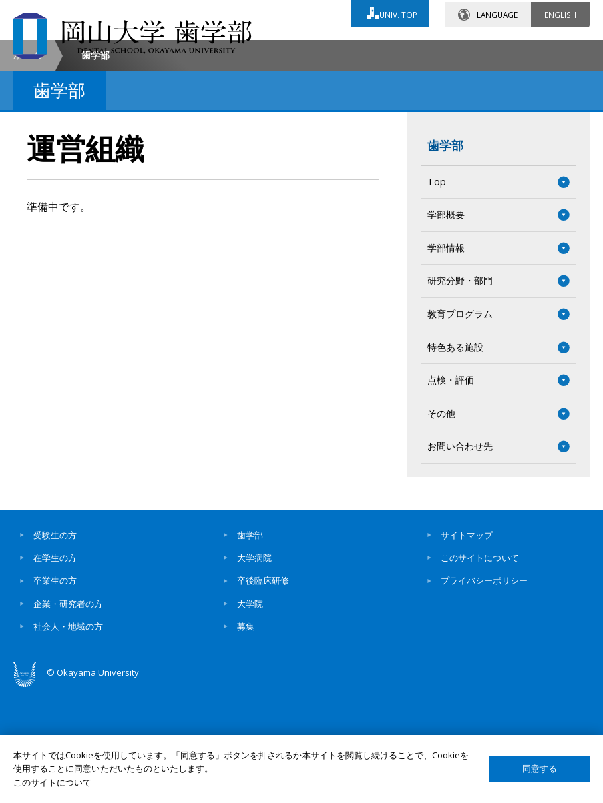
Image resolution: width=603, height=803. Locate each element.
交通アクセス (357, 51)
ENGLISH (560, 12)
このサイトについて (480, 670)
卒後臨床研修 (263, 692)
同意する (539, 769)
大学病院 (254, 670)
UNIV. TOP (397, 12)
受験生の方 (55, 647)
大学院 (250, 716)
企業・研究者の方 (68, 716)
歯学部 (445, 257)
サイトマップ (467, 647)
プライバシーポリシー (484, 692)
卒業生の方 (55, 692)
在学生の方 (55, 670)
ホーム (27, 167)
